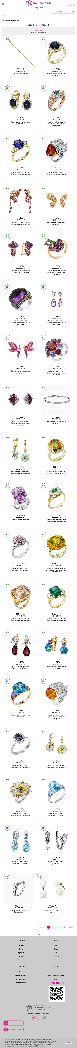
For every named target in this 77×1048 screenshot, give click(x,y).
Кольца (56, 945)
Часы (56, 960)
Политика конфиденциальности (56, 975)
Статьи (21, 949)
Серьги (56, 949)
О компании (21, 945)
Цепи (56, 953)
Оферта (56, 979)
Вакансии (21, 960)
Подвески (56, 956)
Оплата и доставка (21, 979)
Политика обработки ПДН (29, 1046)
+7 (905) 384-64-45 (38, 8)
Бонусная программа (21, 975)
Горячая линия (56, 972)
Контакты (21, 956)
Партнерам (21, 953)
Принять (68, 1043)
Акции (21, 972)
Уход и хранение (21, 983)
